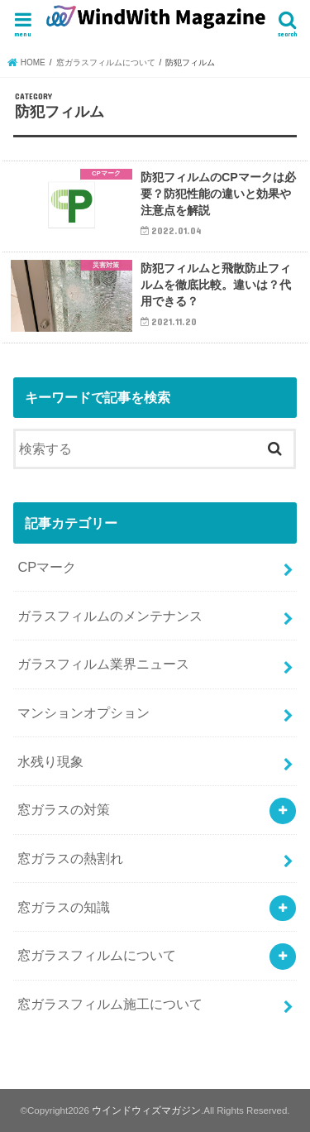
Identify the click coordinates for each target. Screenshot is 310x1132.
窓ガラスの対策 (63, 809)
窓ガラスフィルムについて (96, 954)
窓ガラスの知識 (63, 906)
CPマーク (46, 566)
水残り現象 (50, 761)
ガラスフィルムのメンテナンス (110, 615)
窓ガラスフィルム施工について (110, 1003)
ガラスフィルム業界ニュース (103, 663)
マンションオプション (83, 712)
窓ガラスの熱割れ (70, 858)
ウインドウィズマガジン (146, 1110)
